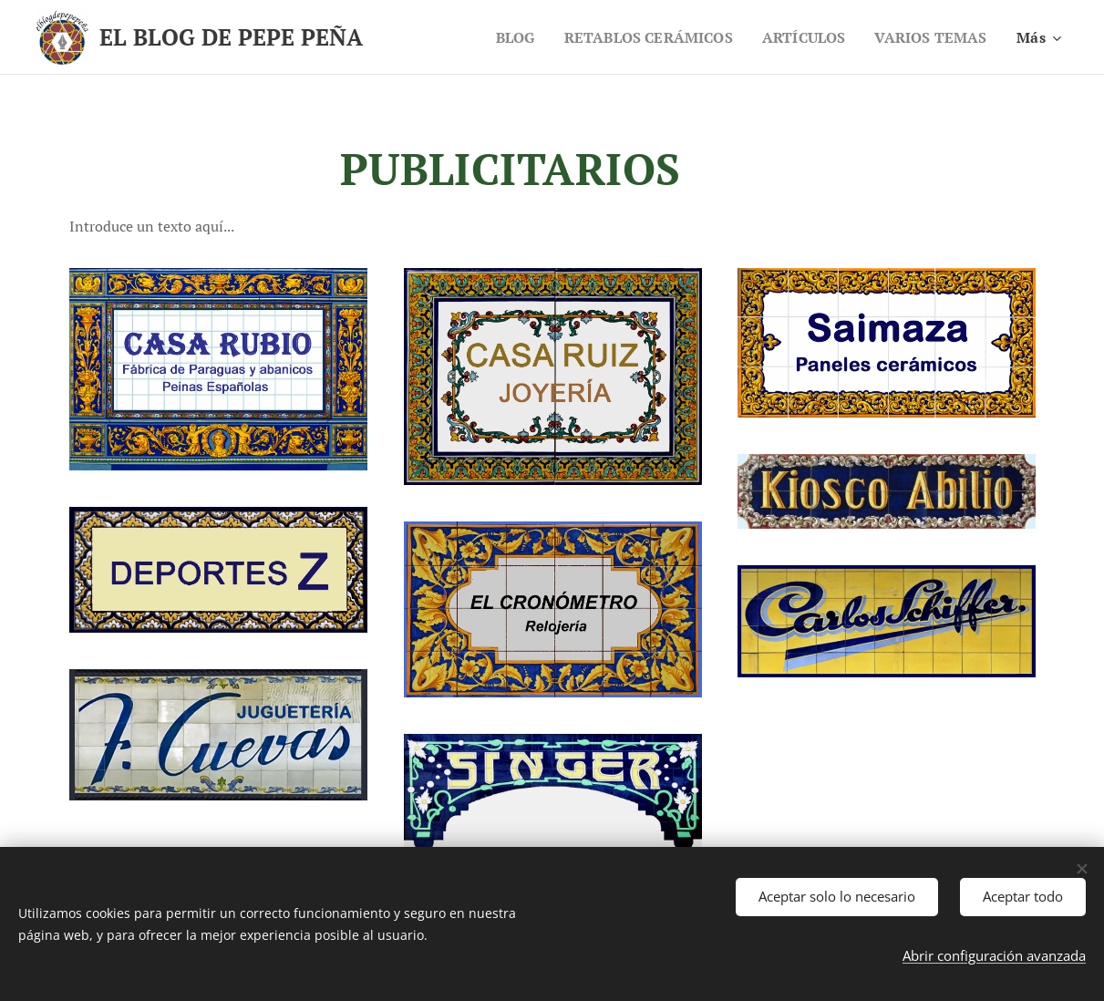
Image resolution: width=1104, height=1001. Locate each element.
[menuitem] (497, 37)
